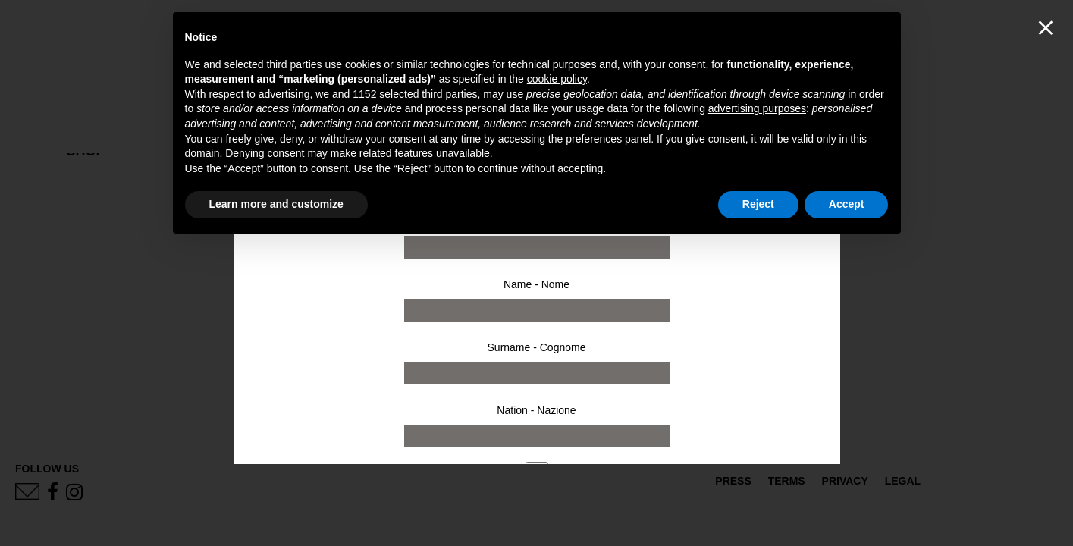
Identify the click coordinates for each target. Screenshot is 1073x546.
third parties (449, 94)
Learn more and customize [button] (276, 204)
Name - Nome (536, 284)
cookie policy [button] (557, 79)
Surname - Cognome (537, 347)
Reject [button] (758, 204)
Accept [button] (846, 204)
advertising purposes (757, 108)
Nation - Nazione (536, 410)
